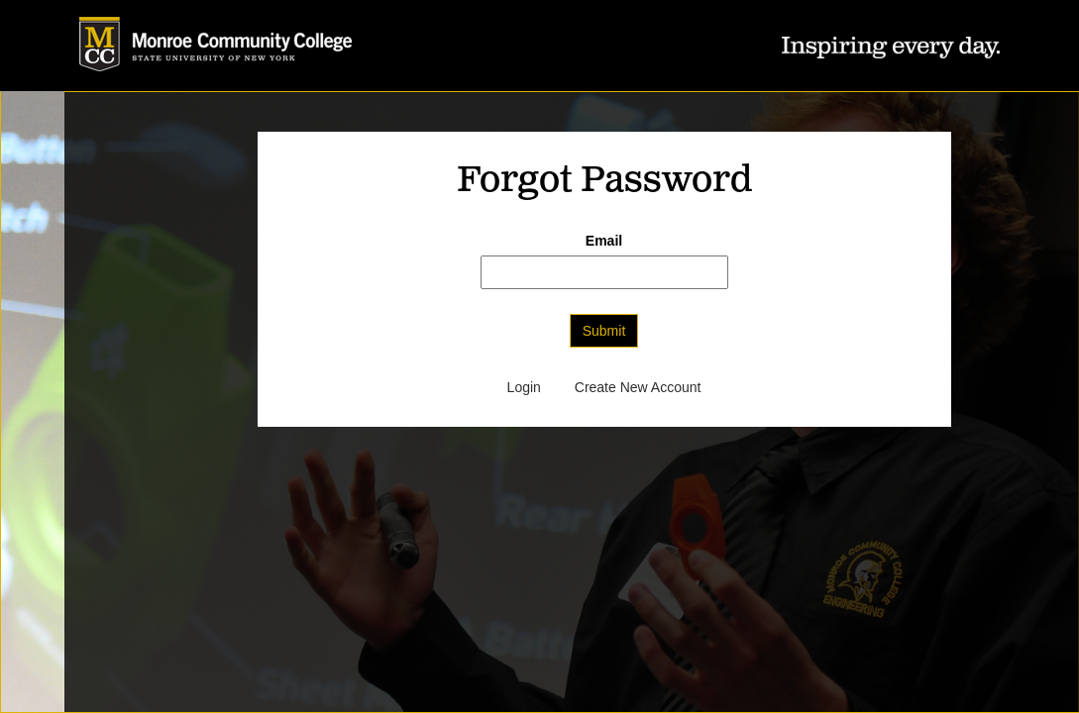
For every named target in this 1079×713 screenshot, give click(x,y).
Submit (604, 331)
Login (524, 387)
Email (604, 241)
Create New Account (638, 387)
